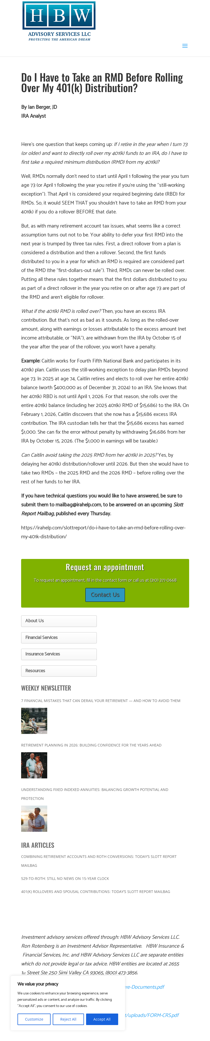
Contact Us (105, 595)
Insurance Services (42, 654)
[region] (67, 1003)
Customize (34, 1019)
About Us (34, 621)
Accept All (102, 1019)
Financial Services (41, 638)
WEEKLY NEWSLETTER (46, 687)
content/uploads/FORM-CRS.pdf (143, 1015)
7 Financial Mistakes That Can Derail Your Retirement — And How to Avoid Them (101, 700)
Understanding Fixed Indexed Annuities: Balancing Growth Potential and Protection (94, 794)
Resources (35, 671)
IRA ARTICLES (37, 845)
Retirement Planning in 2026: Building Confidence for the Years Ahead (91, 745)
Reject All (68, 1019)
